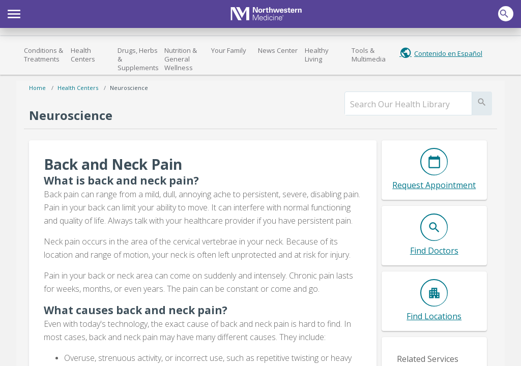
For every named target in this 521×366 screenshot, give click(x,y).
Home (37, 88)
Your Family (228, 50)
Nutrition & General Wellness (180, 59)
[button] (14, 13)
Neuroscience (129, 88)
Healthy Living (317, 55)
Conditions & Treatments (43, 55)
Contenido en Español (448, 53)
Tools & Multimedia (369, 55)
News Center (278, 50)
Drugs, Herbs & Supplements (138, 59)
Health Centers (83, 55)
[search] (408, 104)
